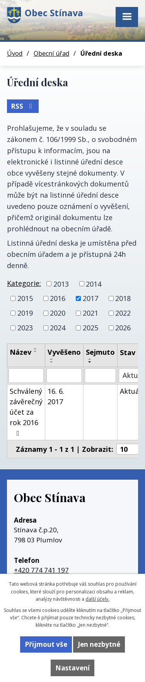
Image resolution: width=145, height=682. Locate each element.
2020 (57, 313)
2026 (123, 327)
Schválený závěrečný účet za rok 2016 (26, 411)
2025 (90, 327)
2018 (123, 298)
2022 (123, 313)
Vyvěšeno (64, 352)
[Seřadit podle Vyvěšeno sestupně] (52, 362)
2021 (90, 313)
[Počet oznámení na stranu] (130, 449)
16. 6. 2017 (56, 396)
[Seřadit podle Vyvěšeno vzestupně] (52, 359)
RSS (23, 106)
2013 (61, 283)
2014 (93, 283)
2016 (57, 298)
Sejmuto (100, 352)
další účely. (97, 599)
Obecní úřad (51, 53)
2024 (57, 327)
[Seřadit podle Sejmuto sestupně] (90, 362)
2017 (90, 298)
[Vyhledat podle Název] (26, 375)
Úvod (14, 53)
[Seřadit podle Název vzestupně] (35, 348)
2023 (25, 327)
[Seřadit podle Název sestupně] (35, 351)
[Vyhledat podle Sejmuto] (100, 375)
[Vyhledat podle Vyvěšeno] (64, 375)
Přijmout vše (46, 644)
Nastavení (72, 667)
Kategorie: (24, 283)
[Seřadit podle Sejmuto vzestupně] (90, 359)
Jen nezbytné (99, 644)
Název (20, 352)
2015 (25, 298)
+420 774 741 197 (41, 570)
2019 (25, 313)
